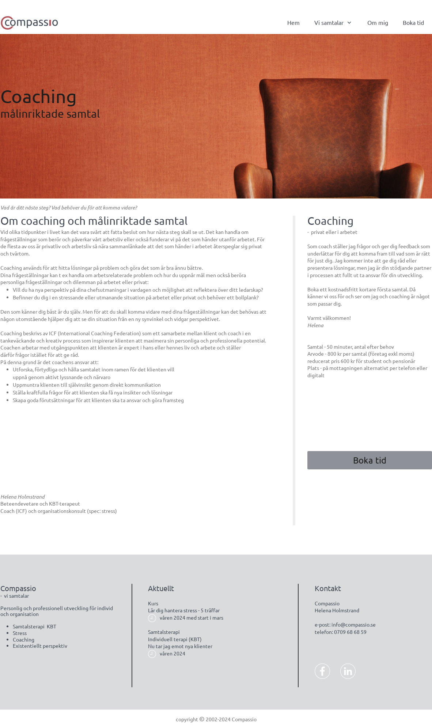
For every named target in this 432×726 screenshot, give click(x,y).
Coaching (23, 639)
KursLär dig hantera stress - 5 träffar (184, 607)
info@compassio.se (353, 624)
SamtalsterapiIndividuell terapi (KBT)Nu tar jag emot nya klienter (180, 638)
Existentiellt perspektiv (40, 645)
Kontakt (328, 588)
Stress (20, 632)
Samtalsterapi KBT (34, 626)
